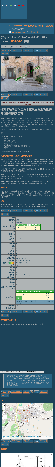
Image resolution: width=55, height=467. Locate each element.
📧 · (25, 32)
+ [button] (4, 376)
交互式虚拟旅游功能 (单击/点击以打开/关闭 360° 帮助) (19, 342)
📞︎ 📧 (36, 50)
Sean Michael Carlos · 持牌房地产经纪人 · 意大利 (31, 25)
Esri (21, 406)
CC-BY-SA (4, 408)
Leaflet (3, 406)
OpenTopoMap (48, 406)
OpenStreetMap (31, 406)
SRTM (37, 406)
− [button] (4, 378)
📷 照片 (3, 50)
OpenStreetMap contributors (13, 406)
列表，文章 (43, 50)
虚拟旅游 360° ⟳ (16, 50)
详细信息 (26, 50)
